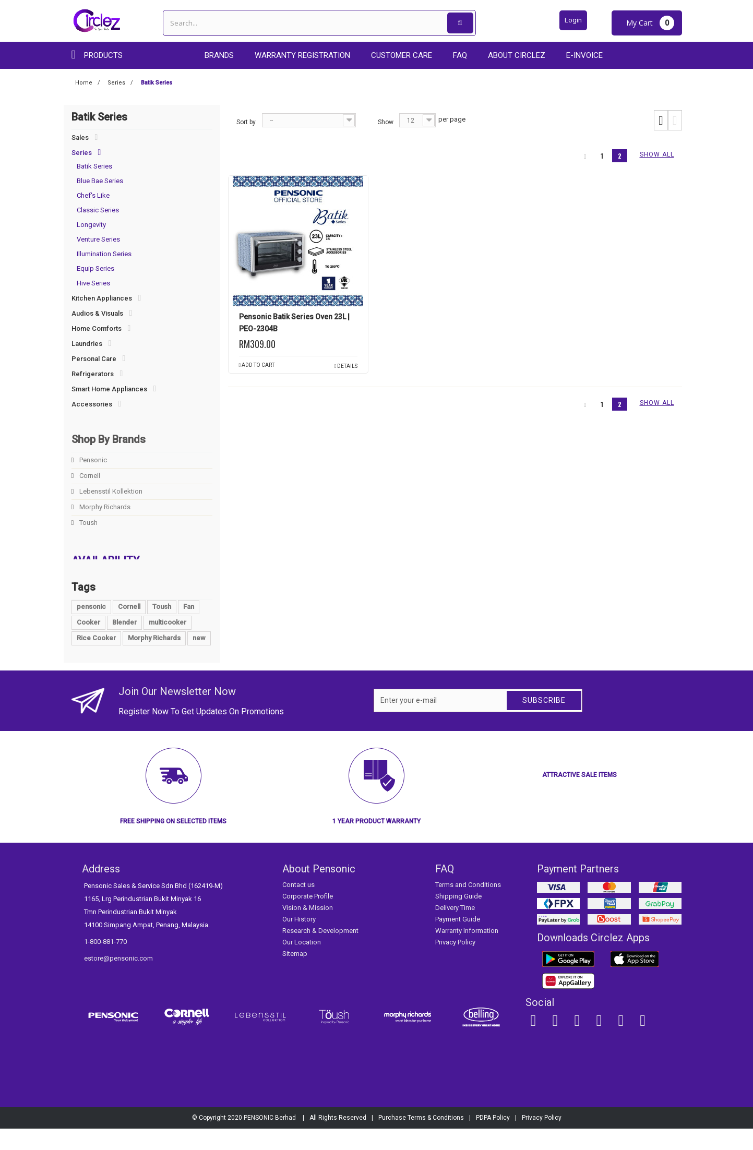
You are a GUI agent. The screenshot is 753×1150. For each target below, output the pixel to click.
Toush (88, 522)
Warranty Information (466, 952)
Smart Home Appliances (109, 389)
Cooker (88, 644)
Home (83, 82)
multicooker (167, 644)
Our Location (301, 964)
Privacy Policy (455, 964)
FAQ (460, 55)
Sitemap (294, 975)
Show (385, 122)
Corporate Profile (307, 918)
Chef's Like (93, 195)
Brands (219, 55)
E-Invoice (584, 55)
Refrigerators (92, 374)
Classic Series (98, 210)
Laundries (86, 344)
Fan (188, 628)
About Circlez (516, 55)
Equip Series (95, 268)
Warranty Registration (302, 55)
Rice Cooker (96, 659)
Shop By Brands (108, 439)
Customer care (401, 55)
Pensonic (92, 460)
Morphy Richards (104, 507)
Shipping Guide (458, 918)
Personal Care (93, 359)
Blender (124, 644)
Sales (80, 137)
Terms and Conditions (468, 907)
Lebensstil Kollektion (110, 491)
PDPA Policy (493, 1139)
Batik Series (94, 166)
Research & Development (320, 952)
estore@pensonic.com (118, 980)
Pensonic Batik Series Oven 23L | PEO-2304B (294, 323)
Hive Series (93, 283)
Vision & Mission (307, 929)
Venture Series (98, 239)
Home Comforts (96, 328)
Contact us (298, 907)
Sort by (246, 122)
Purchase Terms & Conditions (421, 1139)
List (675, 120)
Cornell (89, 476)
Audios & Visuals (97, 313)
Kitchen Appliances (101, 298)
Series (81, 153)
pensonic (91, 628)
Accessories (91, 404)
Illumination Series (104, 254)
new (199, 659)
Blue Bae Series (100, 181)
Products (103, 55)
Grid (661, 120)
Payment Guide (457, 941)
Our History (299, 941)
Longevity (91, 225)
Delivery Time (455, 929)
